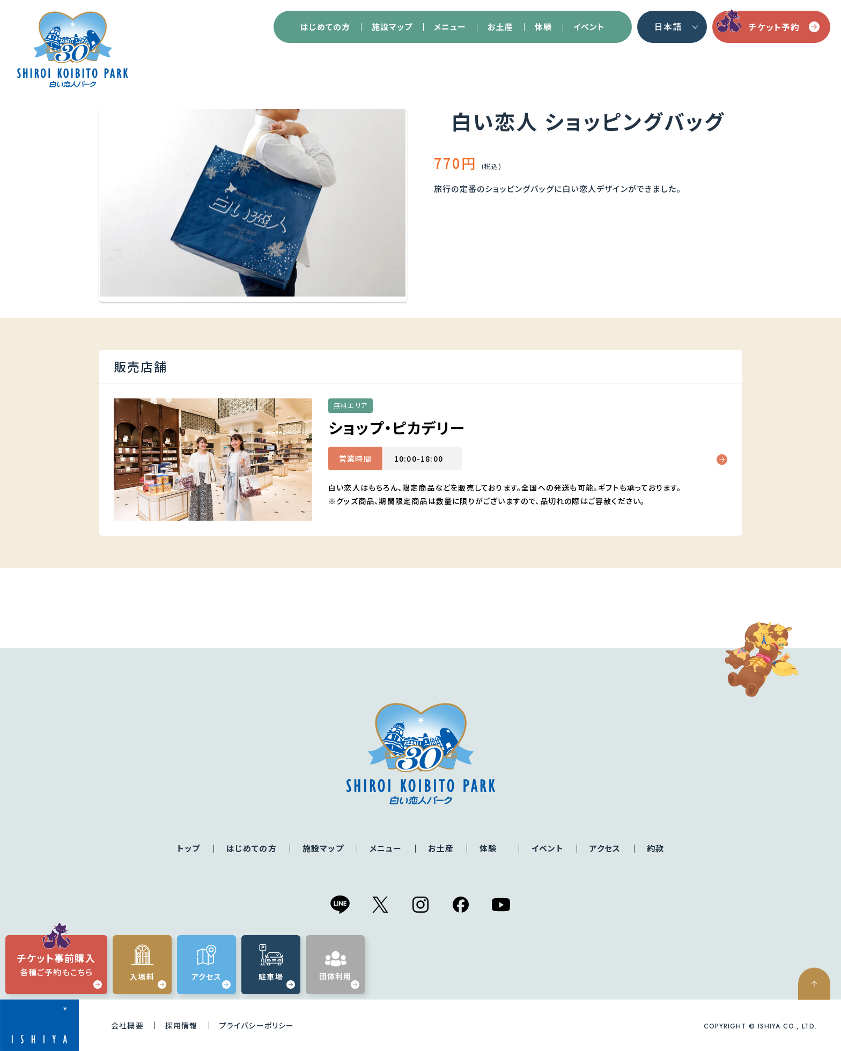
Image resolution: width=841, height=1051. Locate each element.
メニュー (450, 26)
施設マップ (392, 26)
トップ (189, 848)
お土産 (500, 26)
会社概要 (127, 1025)
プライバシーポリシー (256, 1025)
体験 (543, 26)
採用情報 (181, 1025)
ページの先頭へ (819, 1022)
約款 (655, 848)
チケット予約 (784, 26)
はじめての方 (325, 26)
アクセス (605, 848)
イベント (589, 26)
